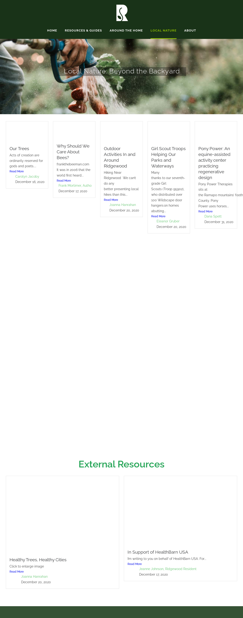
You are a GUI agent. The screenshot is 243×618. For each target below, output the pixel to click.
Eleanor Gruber (168, 221)
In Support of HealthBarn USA (158, 552)
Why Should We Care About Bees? (73, 151)
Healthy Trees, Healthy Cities (38, 559)
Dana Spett (213, 216)
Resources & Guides (83, 30)
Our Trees (19, 148)
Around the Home (126, 30)
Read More (17, 171)
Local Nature (164, 30)
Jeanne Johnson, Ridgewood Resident (168, 569)
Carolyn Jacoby (27, 176)
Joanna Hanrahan (122, 205)
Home (52, 30)
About (190, 30)
